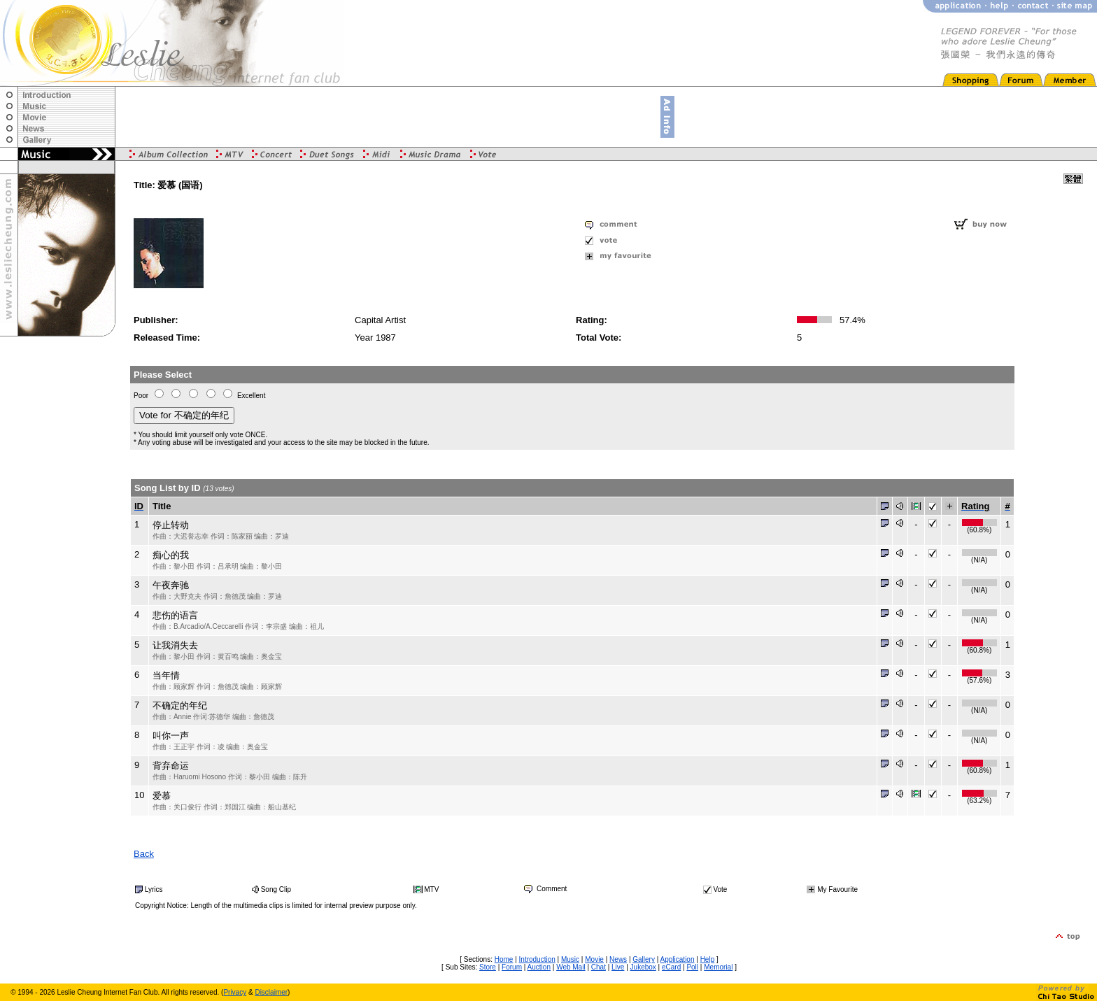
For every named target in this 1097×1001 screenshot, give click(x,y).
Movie (594, 959)
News (618, 959)
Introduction (537, 959)
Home (504, 959)
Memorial (718, 967)
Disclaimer (271, 992)
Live (617, 967)
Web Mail (571, 967)
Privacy (234, 992)
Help (707, 959)
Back (144, 854)
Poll (692, 967)
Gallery (643, 959)
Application (677, 959)
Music (570, 959)
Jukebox (643, 967)
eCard (671, 967)
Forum (512, 967)
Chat (598, 967)
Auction (539, 967)
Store (487, 967)
